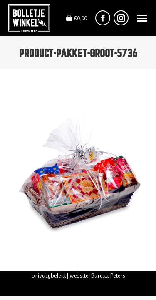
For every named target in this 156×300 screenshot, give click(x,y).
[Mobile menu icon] (142, 18)
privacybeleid (48, 275)
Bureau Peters (108, 275)
